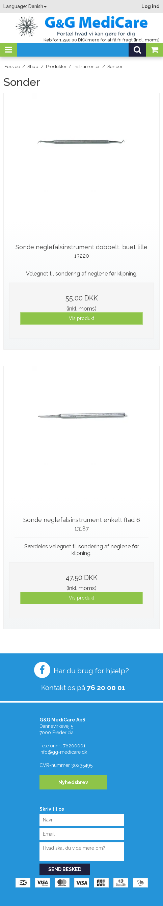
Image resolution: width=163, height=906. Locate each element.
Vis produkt (81, 318)
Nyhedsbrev (73, 782)
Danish (35, 6)
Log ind (150, 6)
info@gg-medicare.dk (63, 752)
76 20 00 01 (106, 687)
